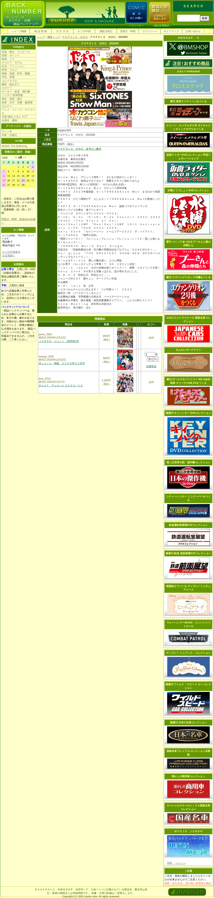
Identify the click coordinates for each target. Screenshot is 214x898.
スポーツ (7, 87)
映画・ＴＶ (8, 59)
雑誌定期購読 (161, 25)
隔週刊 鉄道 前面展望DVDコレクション (188, 553)
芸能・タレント (11, 55)
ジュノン (179, 863)
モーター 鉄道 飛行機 (16, 91)
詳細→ (29, 151)
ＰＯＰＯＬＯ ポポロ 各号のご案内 (79, 148)
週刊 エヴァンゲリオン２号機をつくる (188, 277)
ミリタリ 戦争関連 (12, 95)
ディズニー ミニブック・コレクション (188, 652)
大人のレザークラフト (188, 349)
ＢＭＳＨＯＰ (65, 889)
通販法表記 (106, 31)
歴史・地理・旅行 (12, 98)
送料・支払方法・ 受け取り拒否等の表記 (187, 883)
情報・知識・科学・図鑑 (16, 73)
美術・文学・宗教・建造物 (17, 102)
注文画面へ (8, 255)
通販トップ (53, 37)
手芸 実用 (8, 77)
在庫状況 (151, 366)
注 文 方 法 (62, 31)
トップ (41, 37)
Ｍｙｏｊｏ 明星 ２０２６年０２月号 (62, 363)
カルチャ (7, 106)
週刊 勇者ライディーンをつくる (188, 101)
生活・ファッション (13, 66)
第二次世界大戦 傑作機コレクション (188, 462)
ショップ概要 (18, 31)
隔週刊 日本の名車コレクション (188, 722)
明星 (169, 863)
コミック (136, 25)
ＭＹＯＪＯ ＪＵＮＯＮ (188, 831)
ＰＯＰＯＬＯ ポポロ (75, 37)
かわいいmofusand (188, 71)
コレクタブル (9, 80)
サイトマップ (171, 31)
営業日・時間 (127, 31)
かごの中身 (84, 31)
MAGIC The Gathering (14, 146)
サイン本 (7, 131)
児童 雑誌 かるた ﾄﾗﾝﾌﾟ (15, 116)
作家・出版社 (9, 135)
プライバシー (149, 31)
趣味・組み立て (11, 84)
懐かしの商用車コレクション (188, 776)
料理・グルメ (9, 69)
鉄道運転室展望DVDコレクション (188, 525)
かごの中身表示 (11, 251)
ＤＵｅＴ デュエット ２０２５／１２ (61, 385)
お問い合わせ (193, 31)
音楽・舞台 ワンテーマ (16, 51)
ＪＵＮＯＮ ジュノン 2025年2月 (59, 341)
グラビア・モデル (12, 62)
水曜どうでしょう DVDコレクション (188, 190)
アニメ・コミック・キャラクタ (18, 111)
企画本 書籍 (9, 120)
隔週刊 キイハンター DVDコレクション (188, 413)
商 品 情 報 (40, 31)
